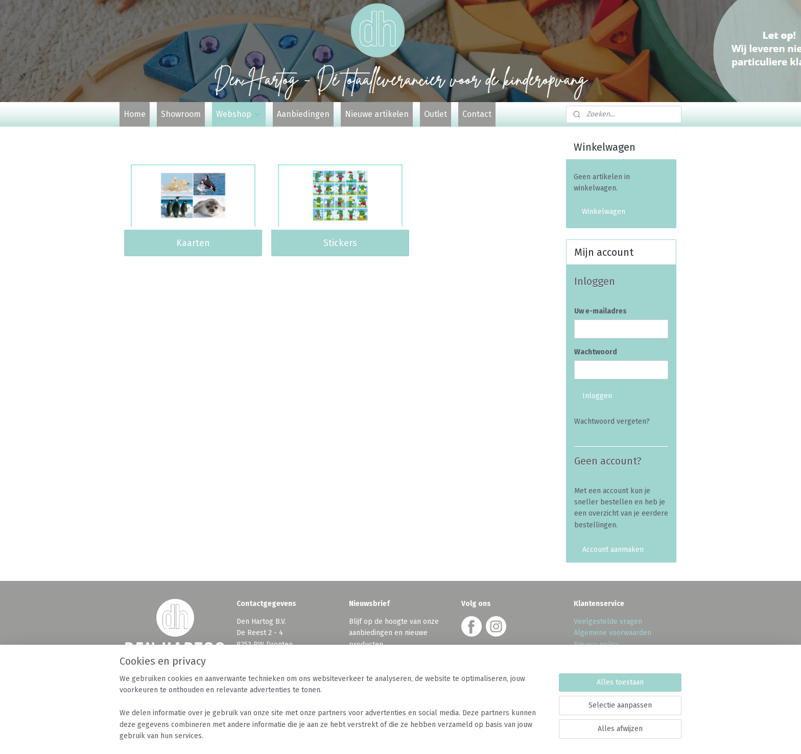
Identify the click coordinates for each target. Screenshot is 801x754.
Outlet (435, 114)
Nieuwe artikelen (377, 114)
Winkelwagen (603, 211)
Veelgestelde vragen (608, 621)
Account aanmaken (613, 549)
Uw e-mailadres (600, 311)
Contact (476, 114)
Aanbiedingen (303, 114)
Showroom (181, 114)
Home (135, 114)
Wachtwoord (595, 352)
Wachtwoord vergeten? (612, 421)
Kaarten (193, 243)
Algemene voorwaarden (612, 632)
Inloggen (597, 396)
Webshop (239, 114)
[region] (333, 713)
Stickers (340, 243)
